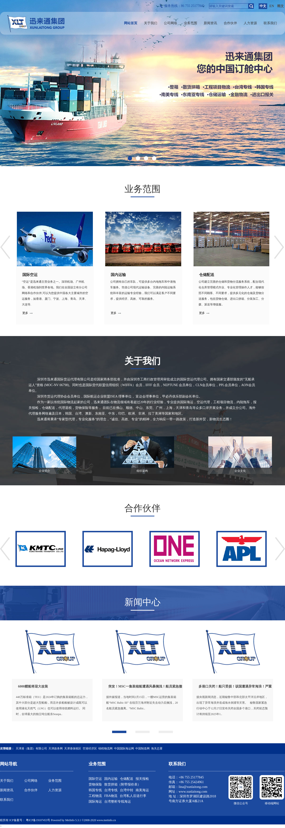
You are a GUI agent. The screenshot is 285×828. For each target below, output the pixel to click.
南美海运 (142, 790)
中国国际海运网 (124, 748)
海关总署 (156, 748)
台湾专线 (111, 790)
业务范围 (55, 780)
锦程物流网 (105, 748)
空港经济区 (90, 748)
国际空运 (95, 779)
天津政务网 (55, 748)
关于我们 (6, 780)
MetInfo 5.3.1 (73, 820)
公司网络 (31, 780)
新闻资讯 (6, 790)
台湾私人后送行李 (133, 796)
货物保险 (95, 784)
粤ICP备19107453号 (38, 820)
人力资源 (55, 790)
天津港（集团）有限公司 (31, 748)
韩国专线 (95, 790)
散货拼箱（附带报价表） (122, 784)
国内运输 (111, 779)
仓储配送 (126, 779)
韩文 (280, 6)
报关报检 (142, 779)
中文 (263, 6)
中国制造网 (142, 748)
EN (271, 6)
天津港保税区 (72, 748)
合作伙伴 (31, 790)
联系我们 (6, 799)
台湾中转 (126, 790)
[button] (119, 732)
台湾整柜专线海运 (117, 801)
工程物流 (95, 796)
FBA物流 (110, 796)
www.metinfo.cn (106, 820)
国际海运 (95, 801)
